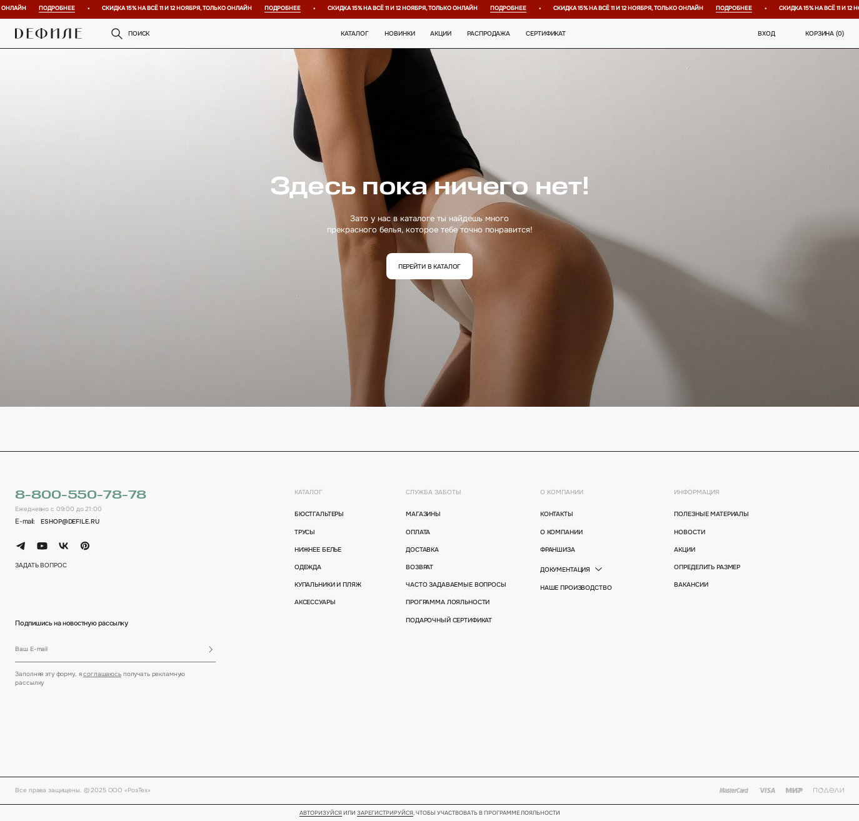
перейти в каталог (429, 266)
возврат (419, 567)
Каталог (355, 33)
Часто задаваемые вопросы (450, 584)
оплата (418, 532)
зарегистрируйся (385, 814)
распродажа (489, 33)
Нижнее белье (317, 549)
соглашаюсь (102, 674)
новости (689, 532)
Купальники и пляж (327, 584)
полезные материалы (711, 513)
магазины (423, 513)
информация (697, 492)
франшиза (557, 549)
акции (684, 549)
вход (766, 33)
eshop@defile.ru (70, 521)
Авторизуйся (320, 814)
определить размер (707, 567)
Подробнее (61, 8)
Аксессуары (315, 602)
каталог (308, 492)
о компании (561, 492)
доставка (422, 549)
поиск (129, 33)
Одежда (307, 567)
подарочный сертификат (449, 620)
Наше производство (576, 587)
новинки (399, 33)
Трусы (304, 532)
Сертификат (546, 33)
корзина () (824, 33)
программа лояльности (448, 602)
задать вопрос (40, 565)
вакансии (691, 584)
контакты (556, 513)
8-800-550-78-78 (80, 495)
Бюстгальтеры (319, 513)
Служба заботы (433, 492)
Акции (441, 33)
